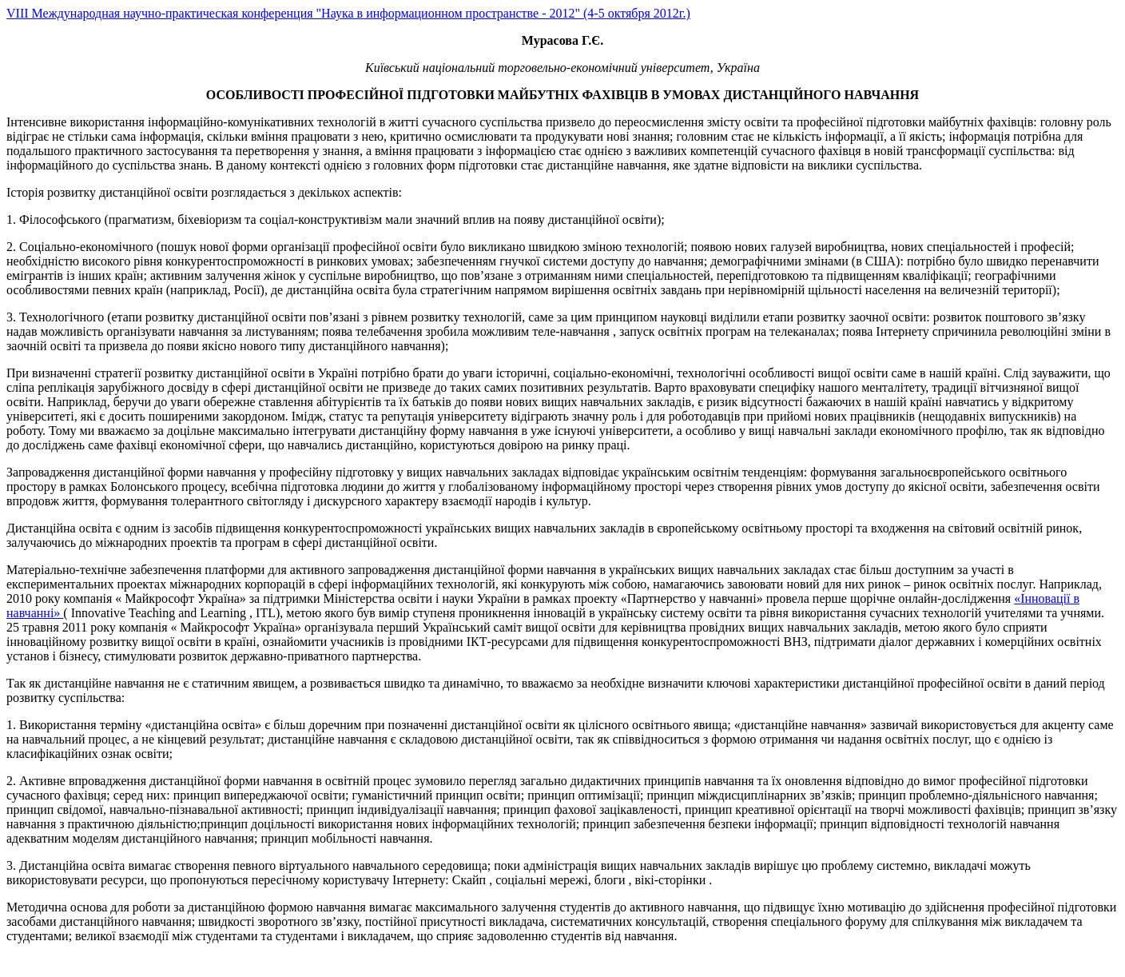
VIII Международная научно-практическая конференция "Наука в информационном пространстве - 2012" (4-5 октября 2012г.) (348, 13)
